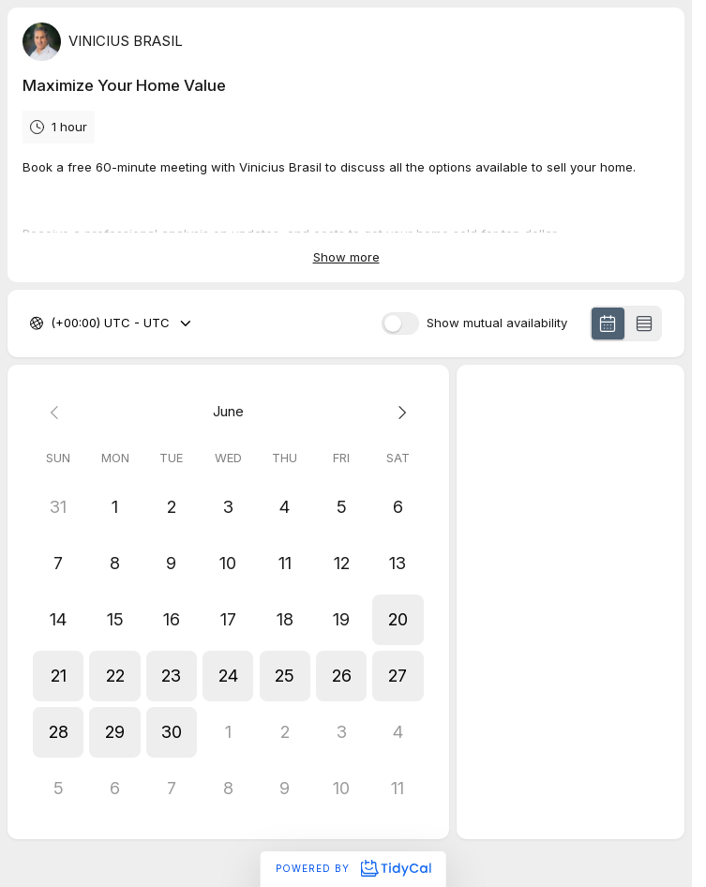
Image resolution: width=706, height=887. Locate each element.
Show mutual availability (497, 323)
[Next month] (397, 412)
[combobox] (52, 323)
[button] (397, 620)
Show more (346, 256)
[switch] (400, 323)
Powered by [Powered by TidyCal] (353, 868)
